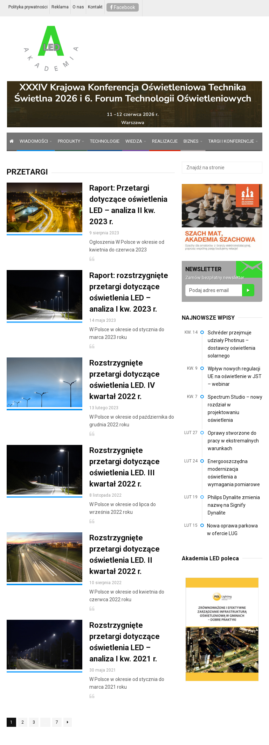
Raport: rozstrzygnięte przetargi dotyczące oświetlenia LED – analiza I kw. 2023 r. (128, 292)
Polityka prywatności (28, 7)
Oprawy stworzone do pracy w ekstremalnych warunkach (233, 440)
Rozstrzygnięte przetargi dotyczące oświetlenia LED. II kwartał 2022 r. (124, 554)
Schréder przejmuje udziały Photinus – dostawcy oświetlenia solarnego (231, 344)
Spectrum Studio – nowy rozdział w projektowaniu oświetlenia (235, 408)
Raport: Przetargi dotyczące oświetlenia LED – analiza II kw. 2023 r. (128, 205)
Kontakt (95, 7)
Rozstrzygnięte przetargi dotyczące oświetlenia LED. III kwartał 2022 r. (124, 467)
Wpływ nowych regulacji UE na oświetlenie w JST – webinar (235, 376)
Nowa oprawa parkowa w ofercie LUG (232, 529)
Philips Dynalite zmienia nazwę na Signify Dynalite (234, 505)
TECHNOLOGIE (104, 141)
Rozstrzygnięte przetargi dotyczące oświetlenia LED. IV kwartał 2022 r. (124, 380)
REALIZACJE (165, 141)
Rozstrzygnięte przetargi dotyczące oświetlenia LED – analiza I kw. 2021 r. (124, 642)
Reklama (60, 7)
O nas (78, 7)
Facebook (122, 7)
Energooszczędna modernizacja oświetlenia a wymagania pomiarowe (234, 473)
